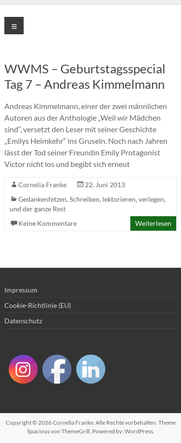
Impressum (21, 290)
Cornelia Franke (42, 184)
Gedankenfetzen (42, 199)
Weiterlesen (153, 223)
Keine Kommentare (47, 223)
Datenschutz (23, 321)
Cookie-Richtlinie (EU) (37, 305)
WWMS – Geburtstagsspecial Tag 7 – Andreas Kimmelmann (85, 76)
